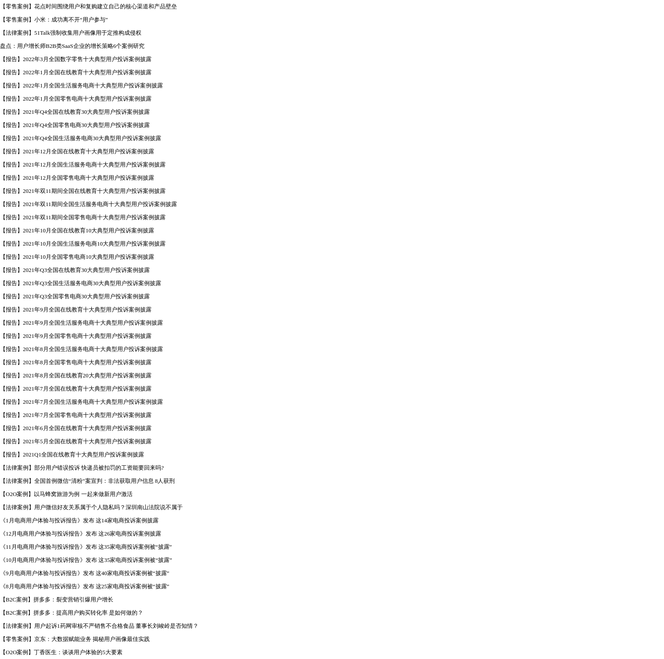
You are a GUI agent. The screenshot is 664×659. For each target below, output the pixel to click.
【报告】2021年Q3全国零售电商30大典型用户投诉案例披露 (75, 296)
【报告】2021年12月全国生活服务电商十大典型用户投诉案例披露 (83, 164)
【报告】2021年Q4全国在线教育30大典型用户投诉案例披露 (75, 112)
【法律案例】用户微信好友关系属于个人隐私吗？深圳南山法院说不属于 (91, 507)
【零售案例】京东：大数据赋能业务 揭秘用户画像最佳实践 (75, 639)
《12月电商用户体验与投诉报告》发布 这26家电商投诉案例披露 (80, 533)
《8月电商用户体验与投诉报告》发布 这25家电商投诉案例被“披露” (84, 586)
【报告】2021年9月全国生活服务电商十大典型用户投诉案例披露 (81, 322)
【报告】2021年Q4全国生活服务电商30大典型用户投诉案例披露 (80, 138)
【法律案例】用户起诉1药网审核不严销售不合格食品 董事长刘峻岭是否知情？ (99, 626)
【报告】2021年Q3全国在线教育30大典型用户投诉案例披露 (75, 270)
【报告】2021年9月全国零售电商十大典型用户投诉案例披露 (76, 336)
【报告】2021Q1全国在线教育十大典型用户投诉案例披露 (72, 454)
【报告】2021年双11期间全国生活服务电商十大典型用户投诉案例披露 (88, 204)
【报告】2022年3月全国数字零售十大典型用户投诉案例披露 (76, 59)
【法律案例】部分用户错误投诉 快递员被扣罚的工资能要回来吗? (82, 467)
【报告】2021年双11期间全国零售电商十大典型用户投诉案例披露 (83, 217)
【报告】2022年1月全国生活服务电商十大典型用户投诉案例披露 (81, 85)
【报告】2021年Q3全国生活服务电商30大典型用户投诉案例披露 (80, 283)
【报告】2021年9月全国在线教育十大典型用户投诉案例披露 (76, 309)
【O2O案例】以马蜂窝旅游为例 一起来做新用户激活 (66, 494)
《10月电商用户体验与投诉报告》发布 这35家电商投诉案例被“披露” (86, 560)
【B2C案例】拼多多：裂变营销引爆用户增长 (56, 599)
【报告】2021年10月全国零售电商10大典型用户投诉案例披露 (77, 256)
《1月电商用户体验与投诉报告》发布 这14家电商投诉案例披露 (79, 520)
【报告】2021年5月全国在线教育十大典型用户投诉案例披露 (76, 441)
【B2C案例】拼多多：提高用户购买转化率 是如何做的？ (71, 612)
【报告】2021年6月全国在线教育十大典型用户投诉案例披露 (76, 428)
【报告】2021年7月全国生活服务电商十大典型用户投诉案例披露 (81, 401)
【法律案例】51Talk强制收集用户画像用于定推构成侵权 (70, 32)
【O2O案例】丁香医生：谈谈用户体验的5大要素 (61, 652)
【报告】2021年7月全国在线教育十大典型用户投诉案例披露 (76, 388)
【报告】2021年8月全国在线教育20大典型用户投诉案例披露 (76, 375)
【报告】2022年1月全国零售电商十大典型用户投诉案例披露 (76, 98)
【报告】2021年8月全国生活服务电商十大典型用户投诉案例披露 (81, 349)
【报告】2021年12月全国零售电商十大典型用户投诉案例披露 (77, 177)
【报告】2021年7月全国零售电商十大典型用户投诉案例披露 (76, 415)
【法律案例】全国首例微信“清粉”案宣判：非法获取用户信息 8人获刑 (87, 481)
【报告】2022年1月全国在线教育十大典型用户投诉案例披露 (76, 72)
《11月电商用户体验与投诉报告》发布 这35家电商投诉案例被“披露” (86, 546)
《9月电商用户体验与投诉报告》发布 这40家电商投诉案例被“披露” (84, 573)
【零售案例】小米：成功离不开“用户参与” (54, 19)
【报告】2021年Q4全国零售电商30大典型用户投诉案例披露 (75, 125)
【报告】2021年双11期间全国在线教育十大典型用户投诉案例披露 (83, 191)
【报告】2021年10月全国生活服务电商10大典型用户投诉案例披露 (83, 243)
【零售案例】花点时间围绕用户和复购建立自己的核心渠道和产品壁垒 (88, 6)
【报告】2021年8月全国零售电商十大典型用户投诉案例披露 (76, 362)
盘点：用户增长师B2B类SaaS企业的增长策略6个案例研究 (72, 46)
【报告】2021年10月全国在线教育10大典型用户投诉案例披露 (77, 230)
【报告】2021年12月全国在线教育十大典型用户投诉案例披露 (77, 151)
